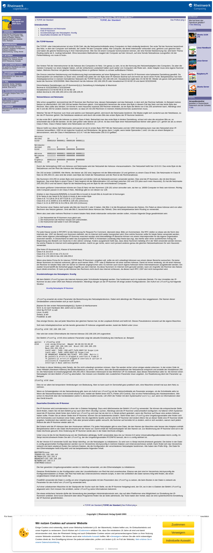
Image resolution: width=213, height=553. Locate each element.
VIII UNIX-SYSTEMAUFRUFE (12, 99)
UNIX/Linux (192, 29)
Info (191, 107)
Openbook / (108, 17)
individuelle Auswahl (90, 536)
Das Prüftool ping (177, 20)
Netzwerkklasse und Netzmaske (53, 29)
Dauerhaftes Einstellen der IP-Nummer (55, 35)
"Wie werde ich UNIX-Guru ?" (123, 17)
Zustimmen (84, 530)
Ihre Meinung (195, 25)
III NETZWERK (7, 55)
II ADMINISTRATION (9, 44)
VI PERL (5, 82)
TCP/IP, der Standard (45, 20)
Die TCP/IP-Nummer (45, 42)
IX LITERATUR (7, 106)
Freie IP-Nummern (47, 31)
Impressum (99, 549)
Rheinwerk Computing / (95, 17)
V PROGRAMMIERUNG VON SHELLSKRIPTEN (12, 73)
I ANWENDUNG (7, 32)
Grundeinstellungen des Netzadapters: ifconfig (58, 33)
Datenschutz (113, 549)
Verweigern (116, 536)
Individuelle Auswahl (178, 540)
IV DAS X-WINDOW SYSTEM (12, 65)
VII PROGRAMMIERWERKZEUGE (14, 91)
